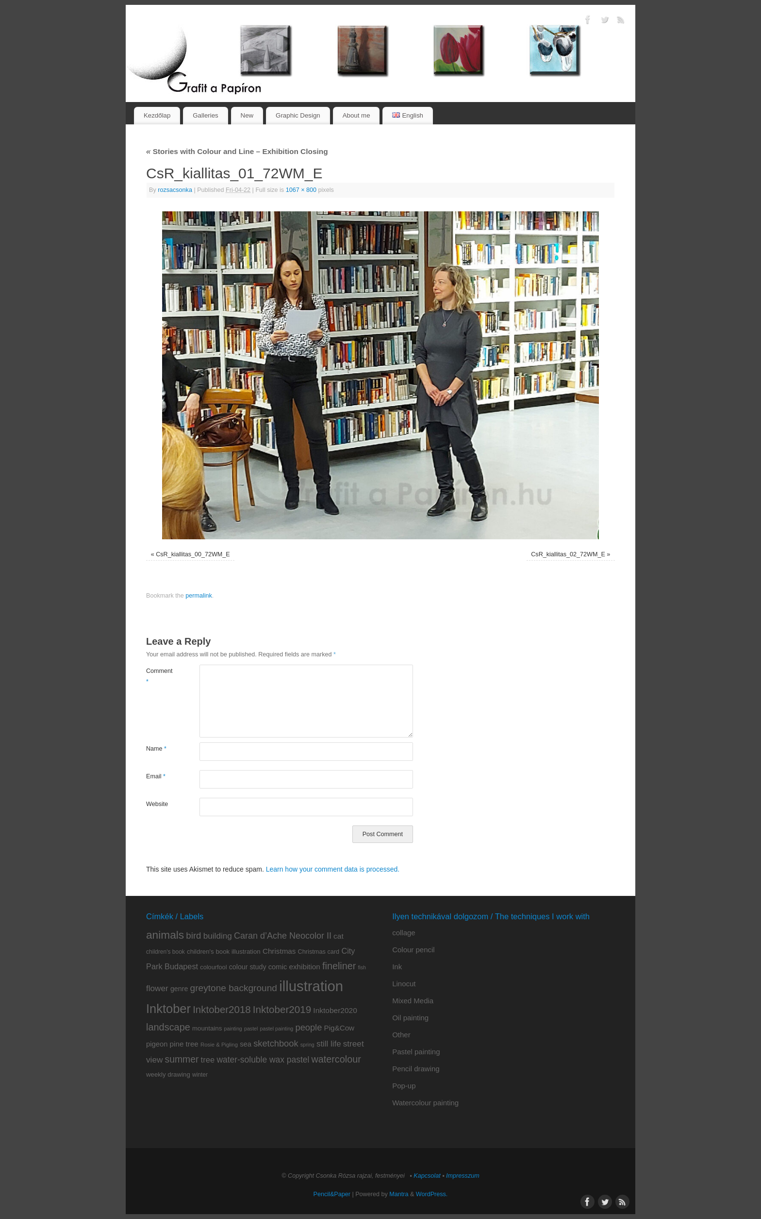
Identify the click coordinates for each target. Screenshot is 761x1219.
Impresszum (463, 1175)
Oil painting (410, 1017)
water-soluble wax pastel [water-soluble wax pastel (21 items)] (262, 1059)
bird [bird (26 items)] (193, 935)
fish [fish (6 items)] (362, 967)
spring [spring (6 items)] (307, 1044)
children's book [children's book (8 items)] (165, 951)
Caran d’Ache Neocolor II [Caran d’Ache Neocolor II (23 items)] (282, 936)
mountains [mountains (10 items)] (207, 1028)
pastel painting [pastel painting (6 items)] (277, 1028)
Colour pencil (413, 949)
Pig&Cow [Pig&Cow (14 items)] (339, 1028)
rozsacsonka (175, 190)
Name (156, 748)
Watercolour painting (425, 1103)
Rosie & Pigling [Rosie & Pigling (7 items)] (219, 1044)
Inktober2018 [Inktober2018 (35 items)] (222, 1009)
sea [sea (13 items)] (245, 1044)
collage (403, 932)
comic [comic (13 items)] (277, 967)
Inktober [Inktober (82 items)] (168, 1008)
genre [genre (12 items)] (179, 989)
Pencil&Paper (332, 1194)
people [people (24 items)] (308, 1027)
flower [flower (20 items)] (157, 988)
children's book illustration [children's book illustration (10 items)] (224, 951)
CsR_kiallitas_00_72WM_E (193, 554)
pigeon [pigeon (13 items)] (156, 1044)
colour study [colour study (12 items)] (247, 967)
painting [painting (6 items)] (233, 1028)
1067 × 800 (301, 190)
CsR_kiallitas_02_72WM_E (568, 554)
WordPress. (432, 1194)
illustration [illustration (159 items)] (311, 986)
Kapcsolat (427, 1175)
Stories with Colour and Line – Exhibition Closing (237, 151)
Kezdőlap (157, 115)
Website (157, 804)
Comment (159, 676)
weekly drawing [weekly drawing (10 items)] (168, 1074)
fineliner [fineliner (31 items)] (339, 966)
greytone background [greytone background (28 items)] (233, 988)
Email (155, 776)
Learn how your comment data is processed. (332, 869)
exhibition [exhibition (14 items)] (304, 966)
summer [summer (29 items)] (182, 1059)
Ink (397, 966)
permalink (198, 595)
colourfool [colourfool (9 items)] (213, 967)
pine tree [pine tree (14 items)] (184, 1044)
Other (401, 1034)
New (247, 115)
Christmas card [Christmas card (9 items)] (319, 951)
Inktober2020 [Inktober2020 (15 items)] (335, 1010)
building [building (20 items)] (217, 936)
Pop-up (403, 1086)
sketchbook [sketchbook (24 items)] (275, 1043)
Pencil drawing (416, 1068)
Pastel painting (416, 1051)
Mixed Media (412, 1000)
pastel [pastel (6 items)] (251, 1028)
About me (356, 115)
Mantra (398, 1194)
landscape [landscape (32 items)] (168, 1027)
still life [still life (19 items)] (328, 1043)
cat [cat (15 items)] (338, 936)
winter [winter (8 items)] (200, 1074)
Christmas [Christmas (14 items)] (279, 951)
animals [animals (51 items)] (165, 934)
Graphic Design (298, 115)
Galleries (205, 115)
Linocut (403, 983)
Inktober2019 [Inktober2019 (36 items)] (282, 1009)
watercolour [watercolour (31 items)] (336, 1059)
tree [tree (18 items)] (208, 1059)
